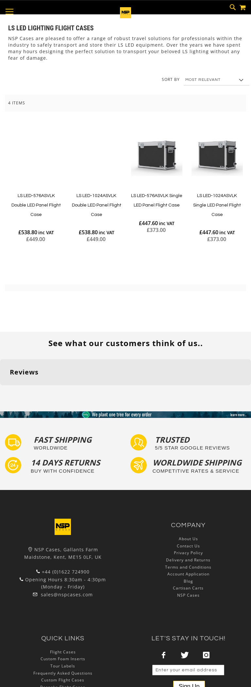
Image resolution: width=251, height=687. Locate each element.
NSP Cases (188, 595)
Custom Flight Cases (62, 680)
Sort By (171, 79)
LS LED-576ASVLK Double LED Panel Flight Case (36, 205)
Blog (188, 581)
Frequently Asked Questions (62, 673)
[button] (5, 392)
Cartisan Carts (188, 588)
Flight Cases (63, 652)
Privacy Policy (188, 553)
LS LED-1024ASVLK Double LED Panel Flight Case (96, 205)
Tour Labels (62, 666)
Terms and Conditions (188, 567)
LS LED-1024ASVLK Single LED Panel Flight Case (217, 205)
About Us (188, 539)
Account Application (188, 574)
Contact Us (188, 546)
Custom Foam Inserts (63, 659)
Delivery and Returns (188, 560)
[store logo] (125, 16)
